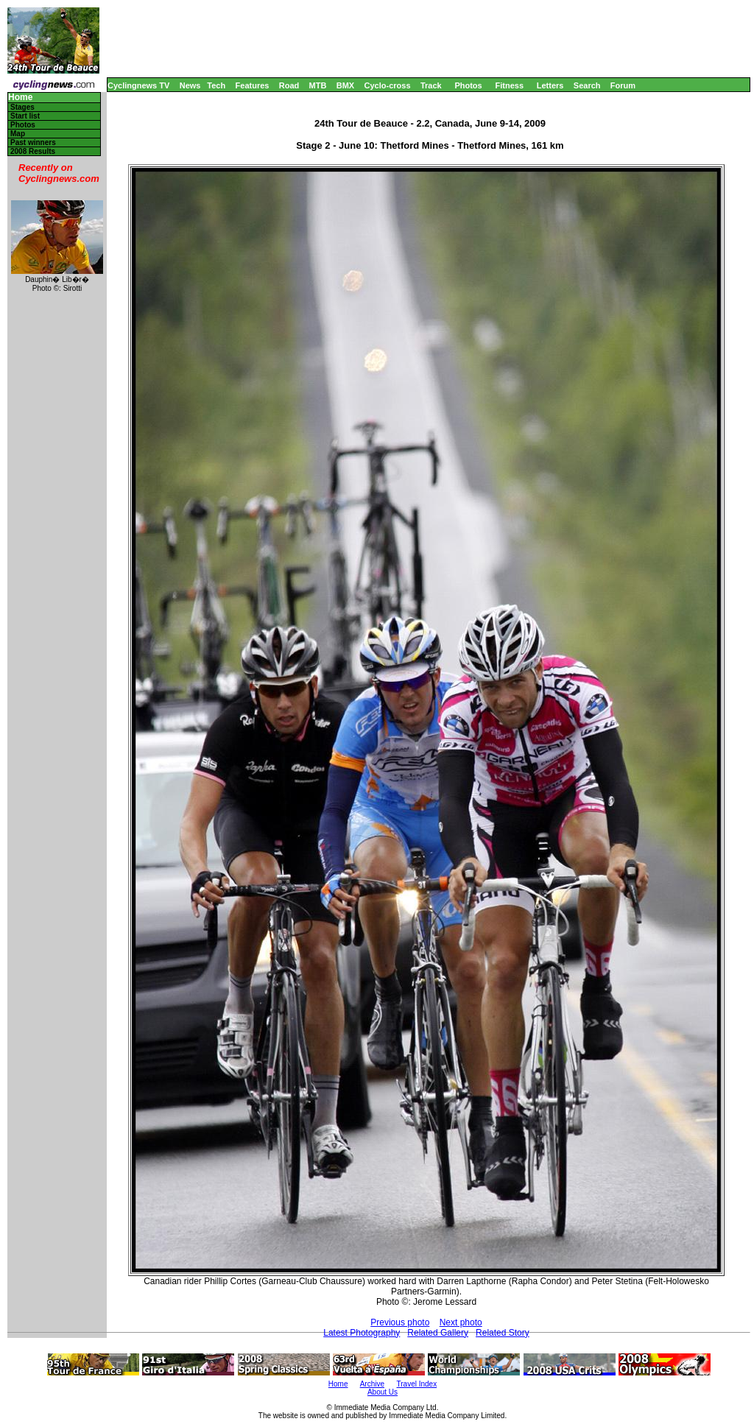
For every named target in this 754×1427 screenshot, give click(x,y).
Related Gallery (437, 1333)
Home (20, 97)
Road (289, 85)
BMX (345, 85)
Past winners (33, 142)
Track (431, 85)
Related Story (502, 1333)
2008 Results (32, 151)
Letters (550, 85)
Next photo (461, 1322)
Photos (468, 85)
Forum (622, 85)
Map (17, 134)
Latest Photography (361, 1333)
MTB (318, 85)
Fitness (509, 85)
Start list (25, 116)
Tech (216, 85)
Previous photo (399, 1322)
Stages (22, 107)
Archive (372, 1384)
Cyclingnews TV (138, 85)
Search (587, 85)
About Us (382, 1392)
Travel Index (417, 1384)
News (190, 85)
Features (252, 85)
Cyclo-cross (387, 85)
